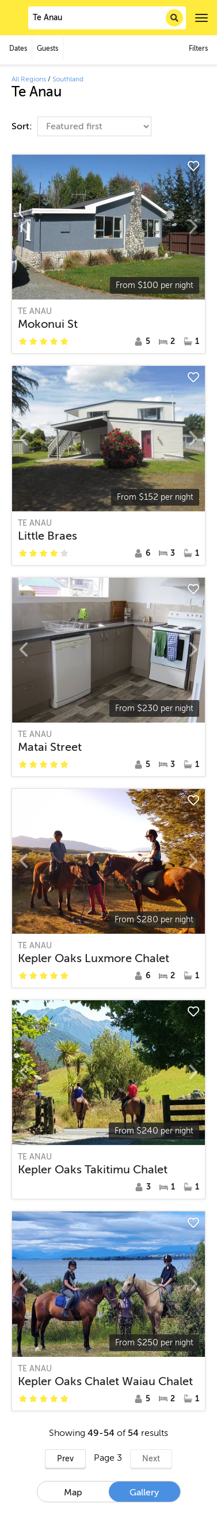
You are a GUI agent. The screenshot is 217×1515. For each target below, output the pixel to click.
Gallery (144, 1492)
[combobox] (107, 17)
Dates (18, 48)
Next (151, 1458)
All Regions (29, 79)
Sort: (23, 126)
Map (73, 1492)
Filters (198, 48)
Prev (65, 1458)
